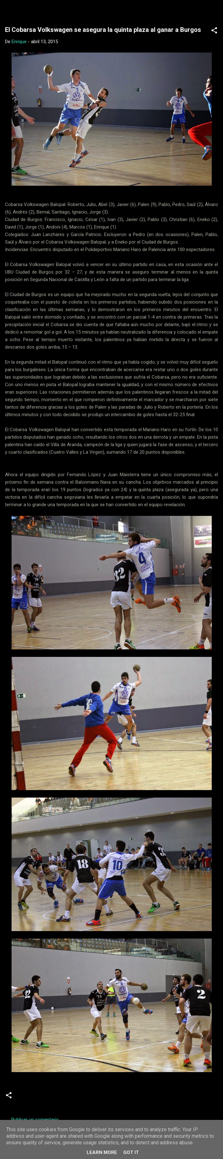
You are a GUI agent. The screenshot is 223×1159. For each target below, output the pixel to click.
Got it (131, 1152)
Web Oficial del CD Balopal (65, 10)
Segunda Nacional (65, 1098)
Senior (98, 1098)
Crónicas (29, 1098)
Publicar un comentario (35, 1119)
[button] (214, 31)
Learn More (102, 1152)
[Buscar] (214, 12)
